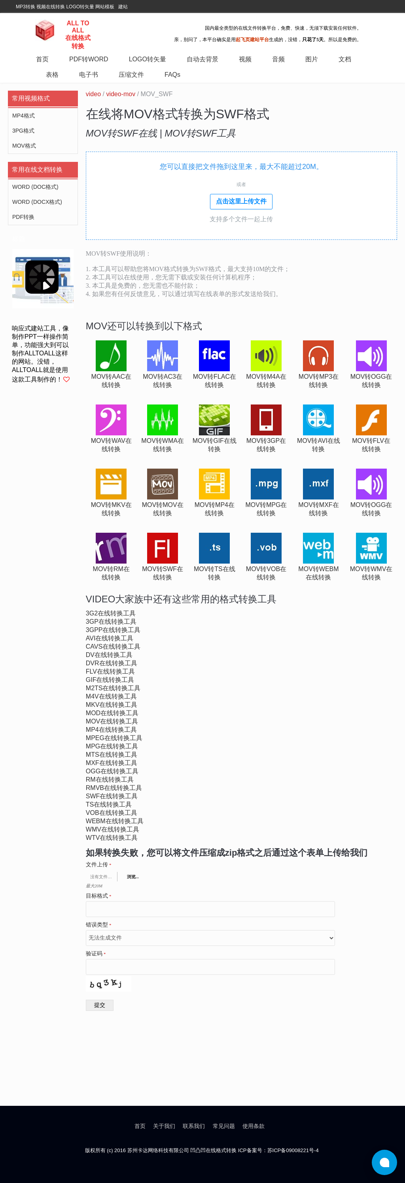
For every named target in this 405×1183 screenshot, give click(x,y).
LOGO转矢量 (80, 6)
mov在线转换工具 (112, 721)
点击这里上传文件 (241, 201)
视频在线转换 (50, 6)
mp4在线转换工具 (111, 729)
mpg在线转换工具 (112, 746)
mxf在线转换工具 (111, 763)
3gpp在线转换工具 (113, 630)
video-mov (120, 94)
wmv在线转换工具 (112, 829)
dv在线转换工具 (109, 654)
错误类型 (99, 925)
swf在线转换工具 (112, 796)
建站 (123, 6)
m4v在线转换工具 (111, 696)
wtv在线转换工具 (112, 837)
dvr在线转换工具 (111, 663)
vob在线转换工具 (111, 812)
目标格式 (99, 896)
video (93, 94)
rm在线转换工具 (110, 779)
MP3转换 (25, 6)
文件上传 (99, 865)
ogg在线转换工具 (112, 771)
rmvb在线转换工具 (114, 787)
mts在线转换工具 (111, 754)
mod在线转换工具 (112, 713)
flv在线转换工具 (110, 671)
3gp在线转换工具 (111, 621)
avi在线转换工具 (110, 638)
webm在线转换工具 (115, 821)
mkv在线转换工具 (112, 704)
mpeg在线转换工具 (114, 738)
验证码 (96, 954)
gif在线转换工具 (110, 679)
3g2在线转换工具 (111, 613)
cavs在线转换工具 (113, 646)
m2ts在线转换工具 (113, 688)
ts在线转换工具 (109, 804)
